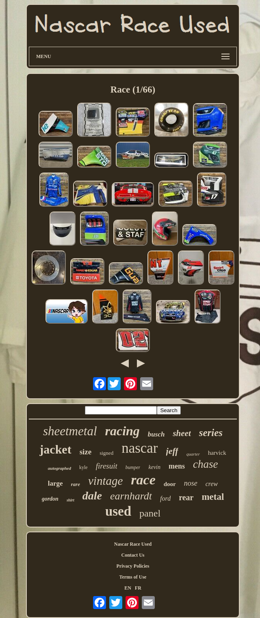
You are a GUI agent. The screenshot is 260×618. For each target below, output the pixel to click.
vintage (105, 480)
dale (92, 495)
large (55, 483)
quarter (193, 454)
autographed (59, 468)
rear (186, 497)
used (118, 511)
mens (177, 466)
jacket (55, 449)
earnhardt (131, 496)
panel (149, 513)
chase (205, 464)
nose (190, 483)
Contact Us (133, 555)
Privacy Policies (133, 566)
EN (127, 588)
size (86, 451)
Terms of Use (133, 577)
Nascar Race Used (133, 544)
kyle (83, 467)
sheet (182, 433)
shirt (70, 500)
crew (212, 483)
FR (138, 588)
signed (106, 453)
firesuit (106, 466)
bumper (133, 467)
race (143, 479)
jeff (172, 451)
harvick (217, 452)
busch (156, 434)
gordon (50, 499)
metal (213, 497)
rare (75, 484)
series (211, 432)
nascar (139, 448)
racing (122, 431)
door (170, 484)
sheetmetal (70, 431)
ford (165, 498)
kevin (154, 467)
